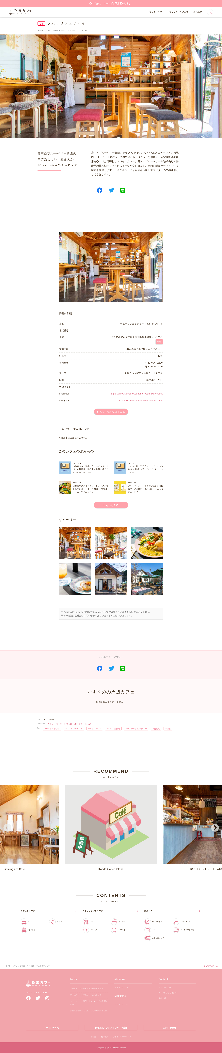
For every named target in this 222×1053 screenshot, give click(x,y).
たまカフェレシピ (121, 1004)
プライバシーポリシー (122, 1037)
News (73, 979)
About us (119, 979)
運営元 (93, 1037)
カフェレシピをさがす (177, 12)
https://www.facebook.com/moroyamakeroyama (136, 394)
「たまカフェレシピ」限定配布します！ (112, 3)
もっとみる (112, 505)
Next (214, 828)
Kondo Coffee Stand (111, 828)
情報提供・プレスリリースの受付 (111, 1027)
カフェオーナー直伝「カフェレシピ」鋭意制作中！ (88, 1002)
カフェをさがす (154, 12)
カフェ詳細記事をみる (112, 412)
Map (159, 342)
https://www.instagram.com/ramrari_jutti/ (140, 400)
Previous (7, 828)
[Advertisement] (111, 216)
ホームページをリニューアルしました (86, 995)
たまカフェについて (122, 987)
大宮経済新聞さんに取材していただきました (88, 1011)
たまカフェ (38, 985)
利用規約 (104, 1037)
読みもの (198, 12)
